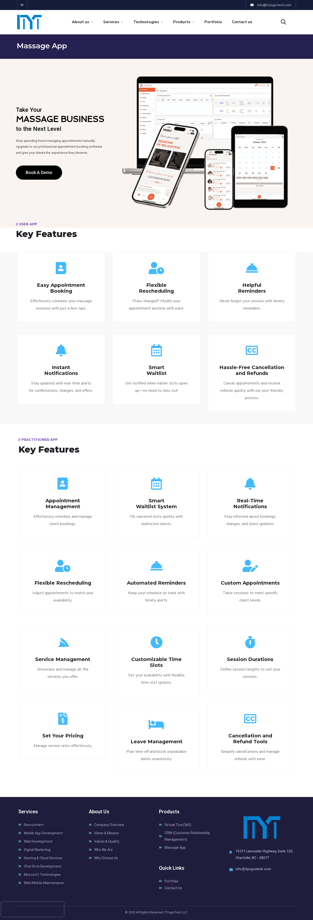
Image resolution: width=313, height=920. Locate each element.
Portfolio (213, 22)
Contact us (242, 22)
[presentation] (32, 909)
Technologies (146, 22)
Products (181, 22)
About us (80, 22)
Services (111, 22)
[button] (39, 172)
